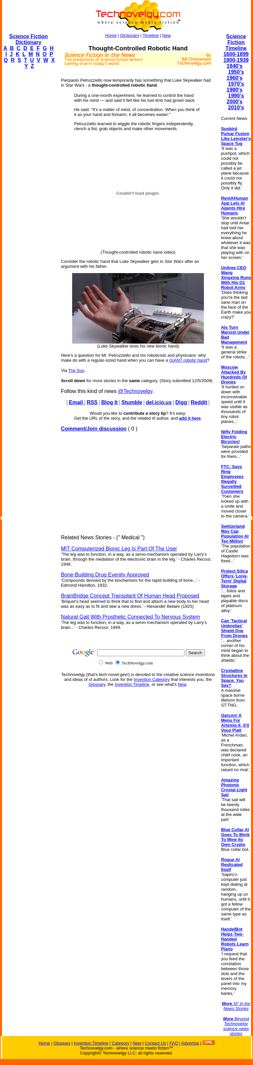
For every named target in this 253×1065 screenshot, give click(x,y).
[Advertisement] (28, 173)
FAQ (173, 1043)
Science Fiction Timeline (236, 42)
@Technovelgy (135, 391)
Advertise (190, 1043)
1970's (236, 84)
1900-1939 (236, 60)
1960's (234, 78)
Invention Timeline (132, 684)
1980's (234, 90)
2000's (234, 101)
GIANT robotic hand (188, 360)
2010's (236, 107)
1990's (236, 95)
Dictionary (129, 35)
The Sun (76, 370)
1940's (234, 66)
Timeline (151, 35)
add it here (190, 418)
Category (120, 1043)
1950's (236, 72)
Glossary (97, 684)
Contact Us (155, 1043)
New (166, 35)
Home (111, 35)
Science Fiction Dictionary (28, 39)
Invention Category (152, 679)
